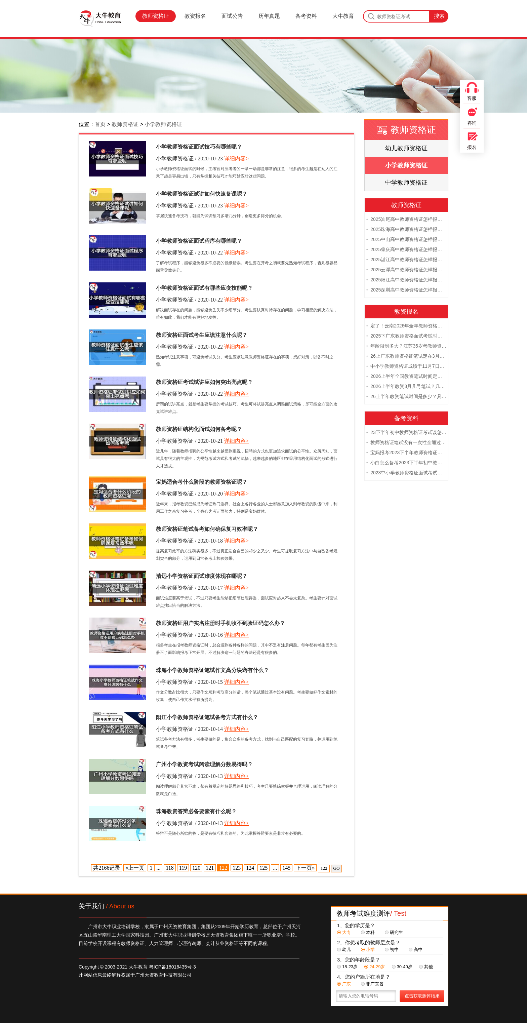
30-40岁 (402, 966)
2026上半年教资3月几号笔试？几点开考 (406, 386)
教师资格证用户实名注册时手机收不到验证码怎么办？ (220, 623)
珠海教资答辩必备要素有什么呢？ (196, 811)
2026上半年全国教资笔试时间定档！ (406, 376)
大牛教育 (343, 16)
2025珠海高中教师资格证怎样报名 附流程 (406, 229)
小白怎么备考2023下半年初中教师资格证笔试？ (406, 462)
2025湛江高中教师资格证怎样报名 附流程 (406, 259)
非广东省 (372, 983)
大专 (344, 932)
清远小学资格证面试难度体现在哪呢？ (201, 576)
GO (336, 868)
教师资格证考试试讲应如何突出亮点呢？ (204, 382)
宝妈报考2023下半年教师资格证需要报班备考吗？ (406, 452)
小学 (368, 949)
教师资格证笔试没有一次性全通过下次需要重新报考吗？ (406, 442)
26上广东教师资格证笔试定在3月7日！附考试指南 (406, 356)
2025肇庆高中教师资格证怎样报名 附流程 (406, 249)
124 (250, 868)
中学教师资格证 (406, 182)
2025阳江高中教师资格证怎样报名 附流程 (406, 279)
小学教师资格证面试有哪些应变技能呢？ (204, 288)
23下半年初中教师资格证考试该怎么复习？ (406, 432)
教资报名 (195, 16)
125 (263, 868)
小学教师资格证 (163, 124)
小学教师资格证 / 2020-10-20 (189, 494)
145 (286, 868)
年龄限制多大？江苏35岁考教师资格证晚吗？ (406, 346)
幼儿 (344, 949)
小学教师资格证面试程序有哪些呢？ (199, 241)
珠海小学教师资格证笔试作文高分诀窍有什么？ (212, 670)
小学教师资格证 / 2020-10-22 (189, 252)
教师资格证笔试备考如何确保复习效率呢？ (207, 529)
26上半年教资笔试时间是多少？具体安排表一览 (406, 396)
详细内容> (236, 158)
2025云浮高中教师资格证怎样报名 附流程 (406, 269)
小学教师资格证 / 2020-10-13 (189, 776)
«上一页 (134, 868)
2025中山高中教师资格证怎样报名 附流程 (406, 239)
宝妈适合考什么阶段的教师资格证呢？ (201, 482)
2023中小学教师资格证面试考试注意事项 (406, 472)
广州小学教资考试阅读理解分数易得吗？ (204, 764)
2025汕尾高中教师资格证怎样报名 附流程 (406, 219)
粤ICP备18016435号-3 (172, 967)
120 (196, 868)
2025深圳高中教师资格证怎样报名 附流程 (406, 289)
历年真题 (269, 16)
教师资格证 (155, 16)
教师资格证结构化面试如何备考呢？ (199, 429)
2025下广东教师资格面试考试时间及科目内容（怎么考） (406, 336)
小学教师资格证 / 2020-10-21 (189, 441)
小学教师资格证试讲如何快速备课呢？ (201, 194)
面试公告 (232, 16)
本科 (368, 932)
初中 (392, 949)
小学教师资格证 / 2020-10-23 (189, 158)
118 (169, 868)
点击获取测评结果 (422, 995)
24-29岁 (374, 966)
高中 (415, 949)
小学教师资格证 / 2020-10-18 (189, 541)
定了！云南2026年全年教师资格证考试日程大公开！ (406, 325)
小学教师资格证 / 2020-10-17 (189, 588)
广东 (344, 983)
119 (183, 868)
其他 (426, 966)
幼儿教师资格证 (406, 148)
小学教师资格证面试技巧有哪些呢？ (199, 147)
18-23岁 (347, 966)
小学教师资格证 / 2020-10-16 (189, 635)
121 (210, 868)
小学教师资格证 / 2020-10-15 (189, 682)
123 (237, 868)
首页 (100, 124)
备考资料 (306, 16)
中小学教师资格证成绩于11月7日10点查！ (406, 366)
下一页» (305, 868)
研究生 (394, 932)
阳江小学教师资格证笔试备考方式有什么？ (207, 717)
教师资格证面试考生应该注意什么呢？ (201, 335)
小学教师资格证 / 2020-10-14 (189, 729)
